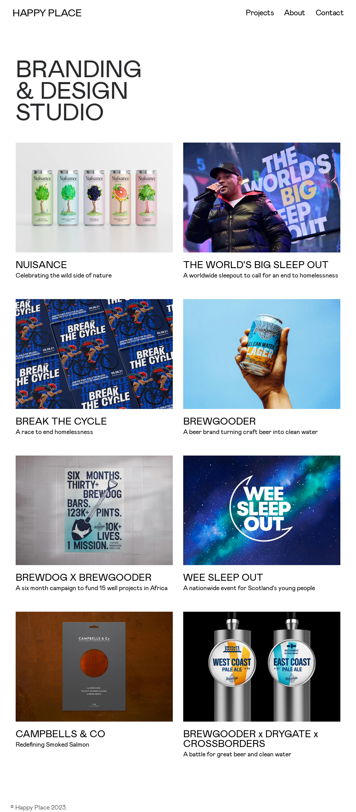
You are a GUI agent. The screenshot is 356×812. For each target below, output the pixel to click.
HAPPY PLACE (47, 12)
